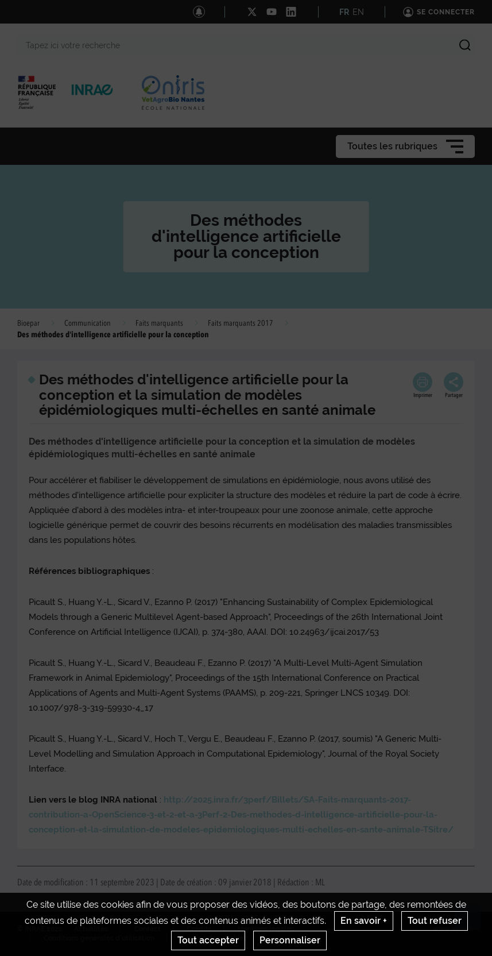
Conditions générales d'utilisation (99, 938)
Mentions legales (266, 929)
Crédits (199, 929)
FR (344, 12)
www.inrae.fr (454, 929)
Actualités (91, 929)
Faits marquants (159, 323)
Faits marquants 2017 (240, 323)
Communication (87, 323)
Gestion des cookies (214, 938)
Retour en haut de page (472, 922)
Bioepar (28, 323)
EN (358, 12)
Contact (147, 929)
